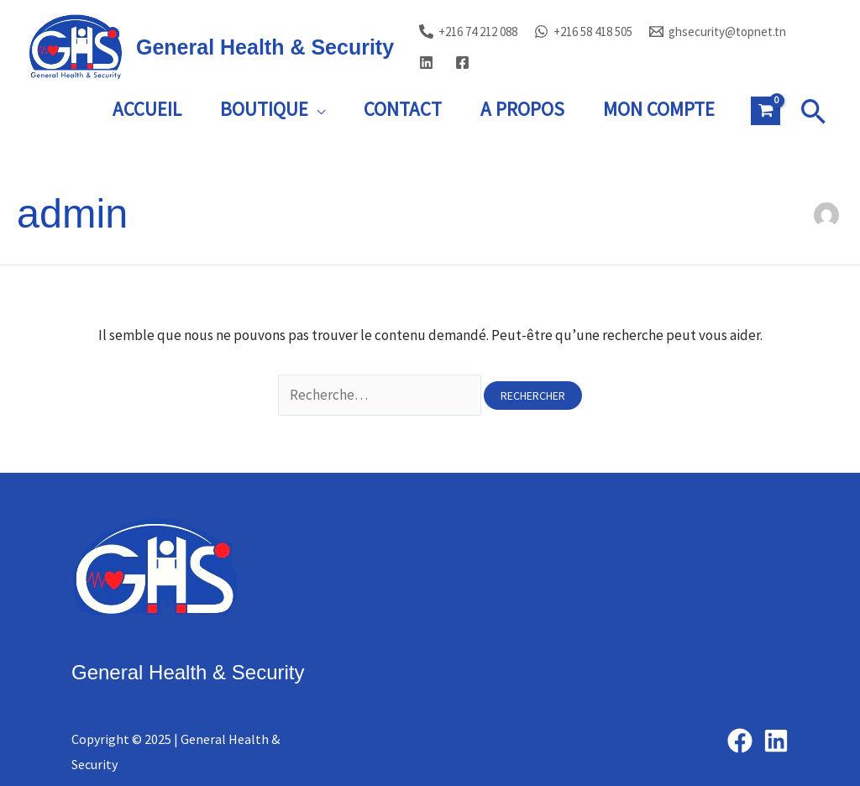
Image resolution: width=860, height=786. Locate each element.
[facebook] (465, 62)
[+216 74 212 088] (468, 31)
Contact (403, 109)
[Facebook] (739, 740)
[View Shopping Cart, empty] (765, 111)
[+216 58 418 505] (583, 31)
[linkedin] (429, 62)
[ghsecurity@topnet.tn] (717, 31)
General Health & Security (265, 47)
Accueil (147, 109)
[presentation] (316, 109)
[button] (814, 111)
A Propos (522, 109)
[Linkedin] (776, 740)
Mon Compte (659, 109)
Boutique (272, 109)
